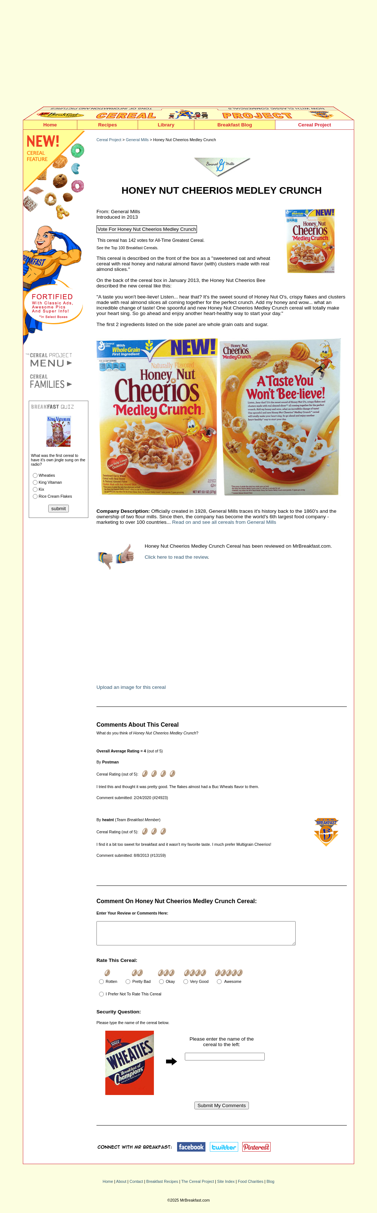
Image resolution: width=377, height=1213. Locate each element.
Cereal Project (314, 125)
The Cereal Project (197, 1186)
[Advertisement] (188, 55)
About (121, 1186)
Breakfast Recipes (162, 1186)
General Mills (137, 139)
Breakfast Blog (234, 125)
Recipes (107, 125)
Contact (136, 1186)
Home (50, 125)
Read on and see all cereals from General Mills (224, 522)
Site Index (226, 1186)
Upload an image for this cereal (131, 687)
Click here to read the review (176, 557)
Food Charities (250, 1186)
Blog (270, 1186)
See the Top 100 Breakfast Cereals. (127, 248)
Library (166, 125)
